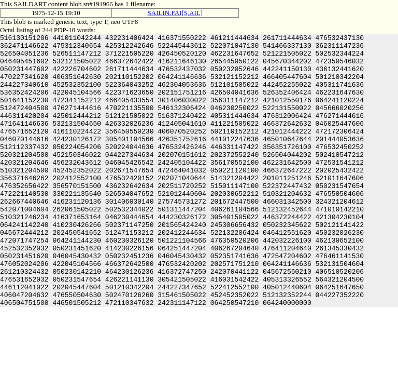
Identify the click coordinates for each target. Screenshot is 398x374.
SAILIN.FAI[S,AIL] (175, 13)
